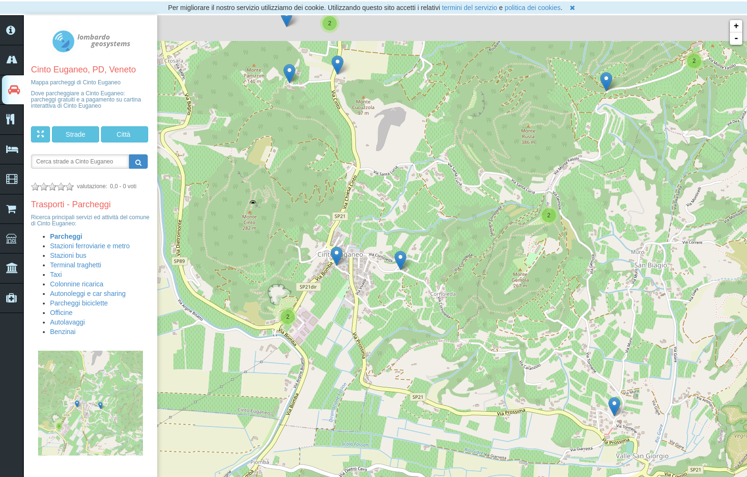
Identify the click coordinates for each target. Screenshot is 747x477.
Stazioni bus (68, 255)
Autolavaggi (67, 322)
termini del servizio (469, 7)
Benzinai (63, 331)
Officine (61, 312)
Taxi (56, 274)
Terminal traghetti (75, 265)
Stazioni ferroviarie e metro (90, 246)
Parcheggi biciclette (79, 303)
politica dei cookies (533, 7)
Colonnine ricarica (76, 284)
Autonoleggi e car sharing (88, 293)
